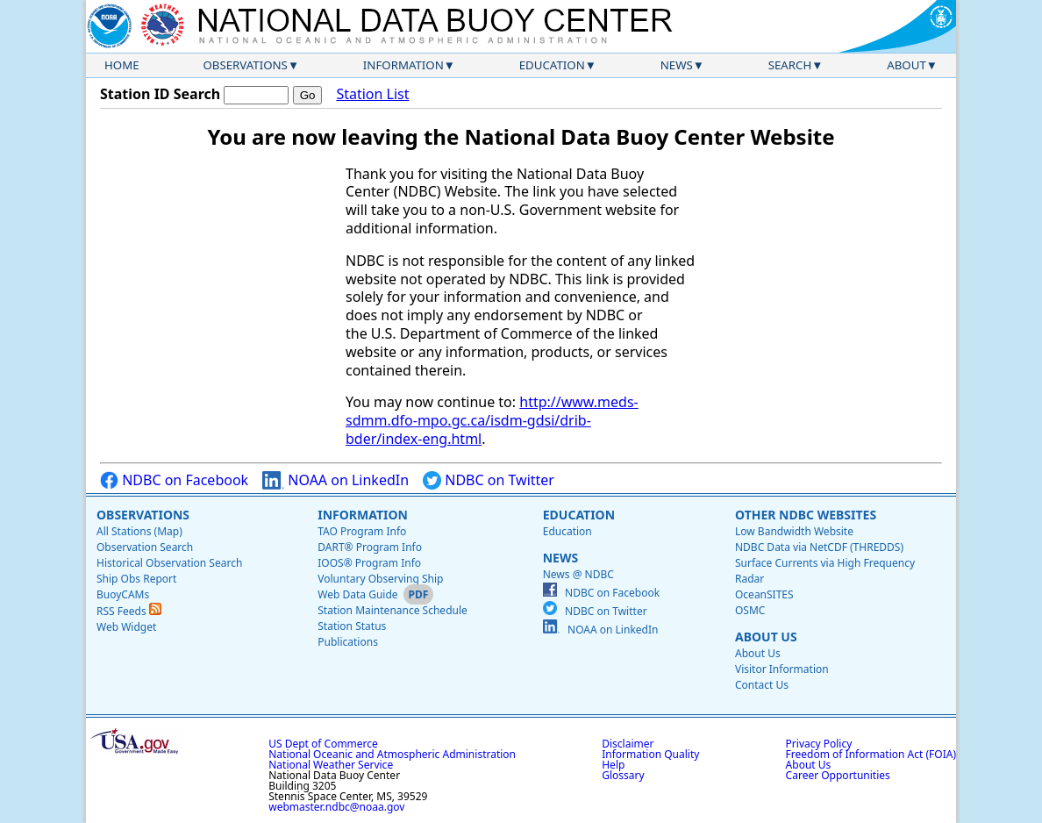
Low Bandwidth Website (794, 531)
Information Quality (650, 754)
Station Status (352, 626)
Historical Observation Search (169, 562)
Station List (372, 94)
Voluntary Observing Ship (380, 578)
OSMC (750, 610)
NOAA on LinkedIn (335, 480)
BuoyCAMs (122, 594)
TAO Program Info (362, 531)
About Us (766, 636)
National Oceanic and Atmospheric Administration (392, 754)
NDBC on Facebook (174, 480)
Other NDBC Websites (805, 514)
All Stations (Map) (139, 531)
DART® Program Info (370, 547)
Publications (348, 641)
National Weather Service (330, 764)
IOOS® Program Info (369, 562)
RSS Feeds (128, 611)
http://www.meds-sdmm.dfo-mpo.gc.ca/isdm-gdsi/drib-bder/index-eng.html (492, 420)
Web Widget (126, 626)
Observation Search (144, 547)
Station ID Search (160, 94)
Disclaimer (627, 743)
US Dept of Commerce (323, 743)
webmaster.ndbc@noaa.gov (336, 806)
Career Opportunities (838, 775)
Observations (245, 65)
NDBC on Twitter (488, 480)
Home (121, 65)
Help (613, 764)
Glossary (623, 775)
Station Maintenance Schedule (392, 610)
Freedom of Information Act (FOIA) (871, 754)
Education (552, 65)
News (676, 65)
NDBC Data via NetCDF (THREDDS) (819, 547)
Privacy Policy (819, 743)
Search (790, 65)
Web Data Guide (357, 594)
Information (403, 65)
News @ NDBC (578, 574)
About (906, 65)
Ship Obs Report (136, 578)
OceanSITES (764, 594)
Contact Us (762, 684)
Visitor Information (782, 669)
